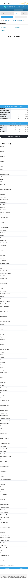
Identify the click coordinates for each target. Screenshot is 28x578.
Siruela (1, 464)
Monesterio (2, 359)
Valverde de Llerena (4, 522)
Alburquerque (3, 159)
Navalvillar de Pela (4, 375)
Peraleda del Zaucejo (4, 400)
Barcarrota (2, 184)
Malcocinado (2, 339)
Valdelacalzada (3, 497)
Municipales (7, 17)
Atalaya (1, 176)
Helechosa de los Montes (5, 301)
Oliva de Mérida (3, 382)
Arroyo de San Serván (4, 174)
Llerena (1, 329)
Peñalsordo (2, 397)
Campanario (2, 214)
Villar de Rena (3, 545)
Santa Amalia (3, 451)
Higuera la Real (3, 314)
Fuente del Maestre (4, 281)
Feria (1, 268)
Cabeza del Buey (3, 202)
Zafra (1, 550)
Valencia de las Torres (4, 502)
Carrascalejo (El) (3, 225)
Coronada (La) (3, 245)
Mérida (1, 354)
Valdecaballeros (3, 494)
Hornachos (2, 319)
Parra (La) (2, 395)
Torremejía (2, 484)
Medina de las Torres (4, 349)
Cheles (1, 237)
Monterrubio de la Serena (5, 364)
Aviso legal (22, 576)
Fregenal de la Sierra (4, 270)
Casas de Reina (3, 230)
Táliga (1, 474)
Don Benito (2, 255)
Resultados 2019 (18, 10)
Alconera (2, 164)
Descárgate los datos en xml (14, 136)
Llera (1, 326)
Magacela (2, 334)
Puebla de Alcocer (4, 403)
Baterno (1, 187)
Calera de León (3, 209)
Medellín (2, 347)
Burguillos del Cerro (4, 199)
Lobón (1, 331)
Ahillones (2, 151)
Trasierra (2, 486)
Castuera (2, 235)
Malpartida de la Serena (5, 342)
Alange (1, 153)
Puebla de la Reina (4, 408)
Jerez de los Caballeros (5, 321)
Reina (1, 425)
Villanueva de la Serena (5, 537)
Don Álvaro (2, 253)
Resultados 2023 (10, 10)
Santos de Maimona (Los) (5, 456)
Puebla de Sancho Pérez (5, 418)
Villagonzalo (2, 532)
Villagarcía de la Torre (4, 530)
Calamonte (2, 207)
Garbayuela (2, 286)
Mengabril (2, 352)
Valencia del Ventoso (4, 507)
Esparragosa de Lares (4, 263)
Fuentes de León (3, 283)
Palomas (2, 392)
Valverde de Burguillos (4, 517)
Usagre (1, 491)
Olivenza (2, 385)
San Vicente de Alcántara (5, 458)
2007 (24, 13)
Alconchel (2, 161)
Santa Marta (2, 453)
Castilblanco (2, 232)
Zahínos (1, 552)
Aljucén (1, 166)
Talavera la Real (3, 471)
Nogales (1, 377)
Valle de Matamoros (4, 512)
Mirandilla (2, 357)
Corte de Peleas (3, 248)
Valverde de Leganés (4, 519)
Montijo (1, 367)
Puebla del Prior (3, 413)
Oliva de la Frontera (4, 380)
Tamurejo (2, 476)
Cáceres (21, 568)
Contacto (4, 576)
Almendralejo (3, 171)
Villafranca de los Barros (5, 527)
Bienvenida (2, 194)
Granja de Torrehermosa (5, 293)
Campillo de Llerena (4, 217)
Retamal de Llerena (4, 431)
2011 (17, 13)
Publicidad (17, 576)
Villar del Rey (2, 542)
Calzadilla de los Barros (5, 212)
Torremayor (2, 481)
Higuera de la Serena (4, 306)
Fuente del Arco (3, 278)
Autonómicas (20, 17)
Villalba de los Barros (4, 535)
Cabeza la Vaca (3, 204)
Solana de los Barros (4, 466)
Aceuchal (2, 148)
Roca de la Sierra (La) (4, 438)
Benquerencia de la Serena (5, 189)
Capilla (1, 220)
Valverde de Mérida (4, 525)
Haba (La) (2, 298)
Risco (1, 436)
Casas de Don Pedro (4, 227)
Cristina (1, 250)
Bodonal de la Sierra (4, 197)
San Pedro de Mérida (4, 448)
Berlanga (2, 192)
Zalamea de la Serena (4, 555)
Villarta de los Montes (4, 547)
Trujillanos (2, 489)
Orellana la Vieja (3, 390)
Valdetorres (2, 499)
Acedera (2, 146)
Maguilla (2, 336)
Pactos (25, 10)
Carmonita (2, 222)
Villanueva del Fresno (4, 540)
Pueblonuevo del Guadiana (5, 420)
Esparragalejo (3, 260)
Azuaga (1, 179)
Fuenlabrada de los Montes (5, 273)
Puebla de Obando (4, 415)
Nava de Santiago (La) (4, 372)
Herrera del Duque (4, 303)
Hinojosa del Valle (3, 316)
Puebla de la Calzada (4, 405)
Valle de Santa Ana (4, 514)
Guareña (2, 296)
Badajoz (1, 181)
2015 (10, 13)
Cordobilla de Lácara (4, 242)
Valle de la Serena (4, 509)
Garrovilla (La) (3, 291)
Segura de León (3, 461)
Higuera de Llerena (4, 309)
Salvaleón (2, 441)
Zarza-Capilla (3, 558)
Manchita (2, 344)
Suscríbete (21, 3)
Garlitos (1, 288)
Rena (1, 428)
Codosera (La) (3, 240)
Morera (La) (2, 370)
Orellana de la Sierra (4, 387)
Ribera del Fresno (3, 433)
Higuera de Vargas (4, 311)
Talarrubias (2, 469)
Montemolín (2, 362)
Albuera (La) (2, 156)
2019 (4, 13)
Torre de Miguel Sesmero (5, 479)
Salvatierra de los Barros (5, 443)
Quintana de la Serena (4, 423)
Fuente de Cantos (3, 275)
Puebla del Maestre (4, 410)
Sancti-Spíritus (3, 446)
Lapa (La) (2, 324)
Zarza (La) (2, 560)
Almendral (2, 169)
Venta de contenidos (11, 576)
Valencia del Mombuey (4, 504)
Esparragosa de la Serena (5, 265)
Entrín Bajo (2, 258)
